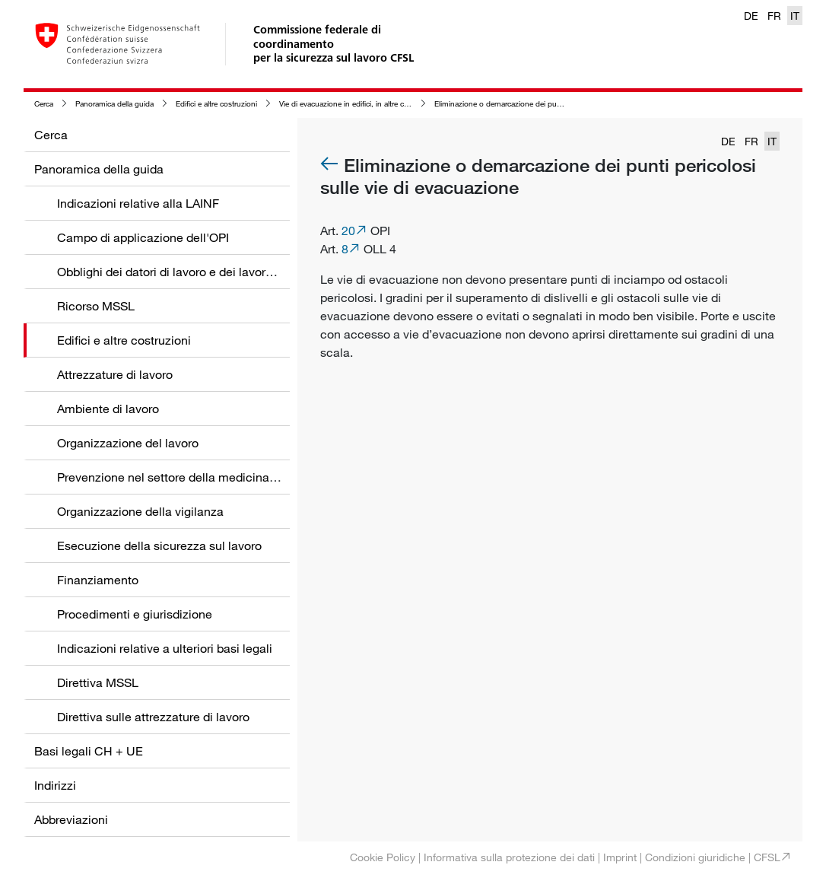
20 (348, 230)
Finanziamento (97, 579)
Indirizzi (55, 785)
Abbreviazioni (71, 819)
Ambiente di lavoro (108, 408)
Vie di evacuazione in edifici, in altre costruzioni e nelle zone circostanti (397, 104)
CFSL (767, 857)
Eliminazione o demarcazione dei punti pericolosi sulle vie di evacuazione (557, 104)
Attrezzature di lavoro (115, 374)
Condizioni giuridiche (695, 857)
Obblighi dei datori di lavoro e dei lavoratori (173, 271)
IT (794, 15)
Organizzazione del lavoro (128, 442)
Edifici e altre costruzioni (216, 104)
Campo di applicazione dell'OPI (143, 237)
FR (774, 15)
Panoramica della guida (114, 104)
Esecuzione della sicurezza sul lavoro (159, 545)
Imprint (620, 857)
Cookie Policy (382, 857)
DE (751, 15)
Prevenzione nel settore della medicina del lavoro (191, 477)
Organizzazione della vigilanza (140, 511)
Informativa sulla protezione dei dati (509, 857)
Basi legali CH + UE (88, 751)
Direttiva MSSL (97, 682)
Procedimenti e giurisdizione (134, 614)
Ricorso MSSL (96, 305)
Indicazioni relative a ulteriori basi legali (164, 648)
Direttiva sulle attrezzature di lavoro (153, 716)
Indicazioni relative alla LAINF (138, 203)
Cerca (43, 104)
